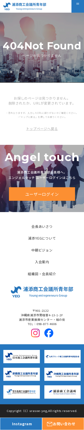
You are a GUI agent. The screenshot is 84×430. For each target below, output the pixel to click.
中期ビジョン (42, 250)
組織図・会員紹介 (42, 273)
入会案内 (42, 262)
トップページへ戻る (42, 135)
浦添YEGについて (42, 238)
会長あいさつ (42, 226)
